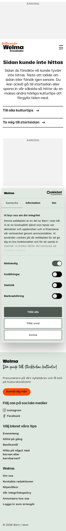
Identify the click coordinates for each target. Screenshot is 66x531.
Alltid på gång (12, 439)
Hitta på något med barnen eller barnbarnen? (16, 454)
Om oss (8, 475)
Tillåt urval (33, 323)
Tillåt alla (33, 311)
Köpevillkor (10, 487)
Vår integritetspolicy (17, 492)
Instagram (14, 410)
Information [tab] (33, 202)
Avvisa (33, 334)
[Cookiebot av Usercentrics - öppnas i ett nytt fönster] (47, 193)
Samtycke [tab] (12, 202)
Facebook (13, 416)
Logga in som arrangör (19, 504)
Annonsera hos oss (16, 498)
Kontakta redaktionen (18, 481)
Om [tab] (54, 202)
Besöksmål (10, 444)
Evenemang (11, 433)
